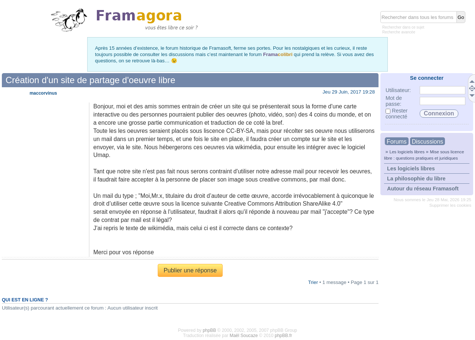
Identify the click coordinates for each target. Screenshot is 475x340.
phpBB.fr (283, 335)
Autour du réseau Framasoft (423, 189)
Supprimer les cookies (450, 205)
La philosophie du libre (416, 179)
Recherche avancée (398, 32)
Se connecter (426, 78)
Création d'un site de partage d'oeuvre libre (90, 80)
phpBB (209, 330)
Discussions (427, 141)
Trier (313, 282)
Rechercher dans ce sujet (403, 27)
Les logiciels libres (407, 151)
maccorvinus (43, 93)
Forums (397, 141)
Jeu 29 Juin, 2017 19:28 (348, 92)
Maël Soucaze (244, 335)
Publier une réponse (190, 270)
